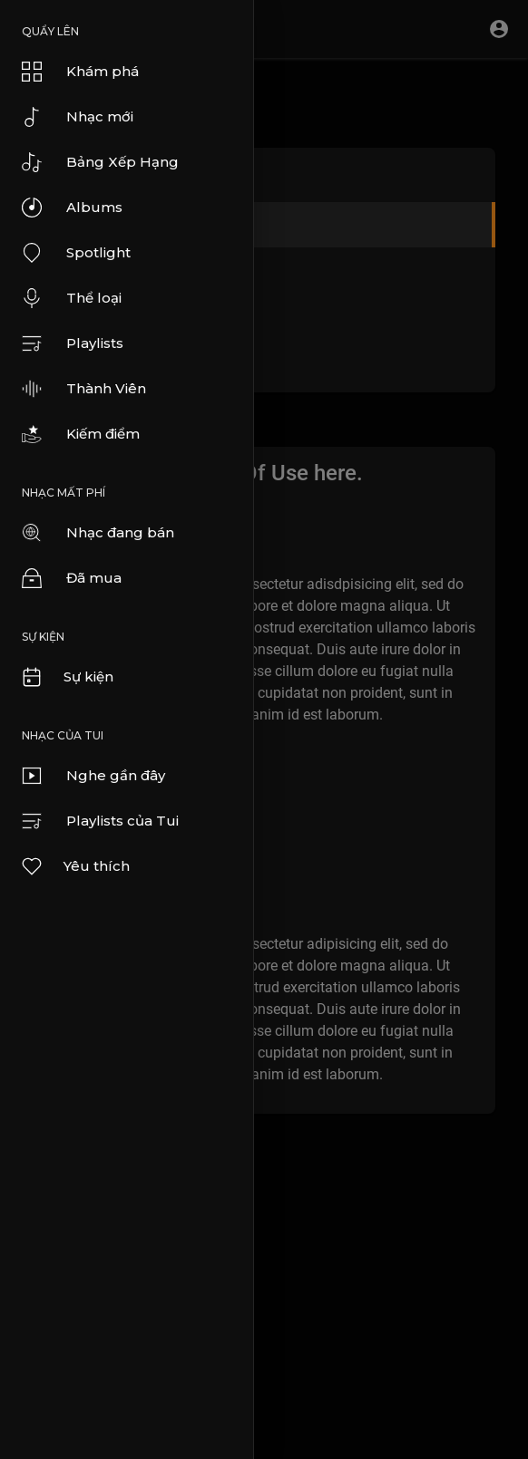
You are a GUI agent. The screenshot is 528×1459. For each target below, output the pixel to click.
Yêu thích (75, 866)
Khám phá (80, 72)
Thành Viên (84, 389)
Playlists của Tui (100, 821)
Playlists (72, 343)
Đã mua (72, 578)
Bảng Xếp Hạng (100, 162)
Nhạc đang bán (98, 533)
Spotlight (76, 253)
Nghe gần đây (93, 776)
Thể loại (72, 298)
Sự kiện (66, 677)
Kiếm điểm (81, 434)
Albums (72, 207)
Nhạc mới (77, 117)
